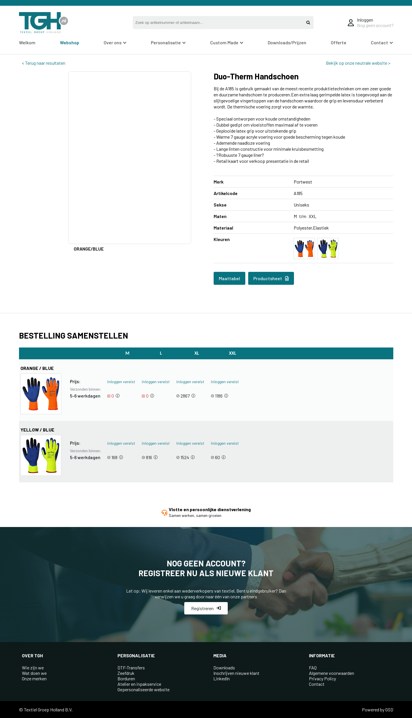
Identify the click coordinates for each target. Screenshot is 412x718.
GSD (389, 709)
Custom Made (226, 42)
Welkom (27, 42)
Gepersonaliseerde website (143, 689)
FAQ (313, 667)
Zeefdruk (125, 673)
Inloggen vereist (121, 381)
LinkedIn (221, 678)
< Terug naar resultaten (43, 63)
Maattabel (229, 278)
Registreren (206, 608)
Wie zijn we (33, 667)
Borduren (126, 678)
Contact (382, 42)
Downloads (224, 667)
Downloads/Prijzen (287, 42)
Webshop (69, 42)
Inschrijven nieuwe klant (236, 673)
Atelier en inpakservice (139, 684)
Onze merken (34, 678)
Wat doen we (34, 673)
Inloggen (365, 19)
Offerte (338, 42)
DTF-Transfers (131, 667)
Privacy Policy (322, 678)
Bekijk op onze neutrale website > (358, 63)
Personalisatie (168, 42)
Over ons (115, 42)
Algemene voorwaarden (331, 673)
